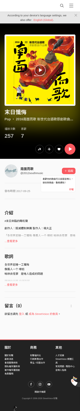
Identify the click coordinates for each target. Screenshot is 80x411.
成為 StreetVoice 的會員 (43, 313)
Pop (8, 119)
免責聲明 (9, 373)
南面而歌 (27, 169)
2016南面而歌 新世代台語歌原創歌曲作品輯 (48, 119)
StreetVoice (20, 6)
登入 (21, 313)
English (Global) (43, 19)
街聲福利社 (35, 355)
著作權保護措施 (12, 370)
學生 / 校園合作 (37, 362)
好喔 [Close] (71, 189)
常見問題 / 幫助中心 (65, 366)
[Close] (76, 15)
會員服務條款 (11, 362)
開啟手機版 (40, 392)
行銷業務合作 (36, 359)
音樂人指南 (60, 370)
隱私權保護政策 (12, 366)
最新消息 (9, 359)
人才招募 (59, 355)
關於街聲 (9, 355)
